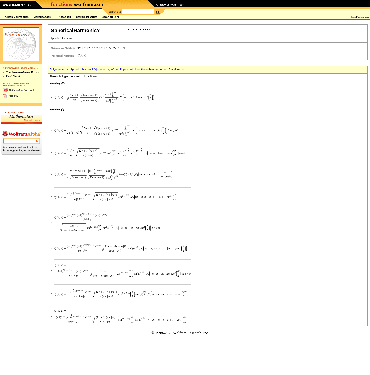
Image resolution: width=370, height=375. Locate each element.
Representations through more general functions (150, 69)
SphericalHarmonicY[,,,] (92, 69)
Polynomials (57, 69)
